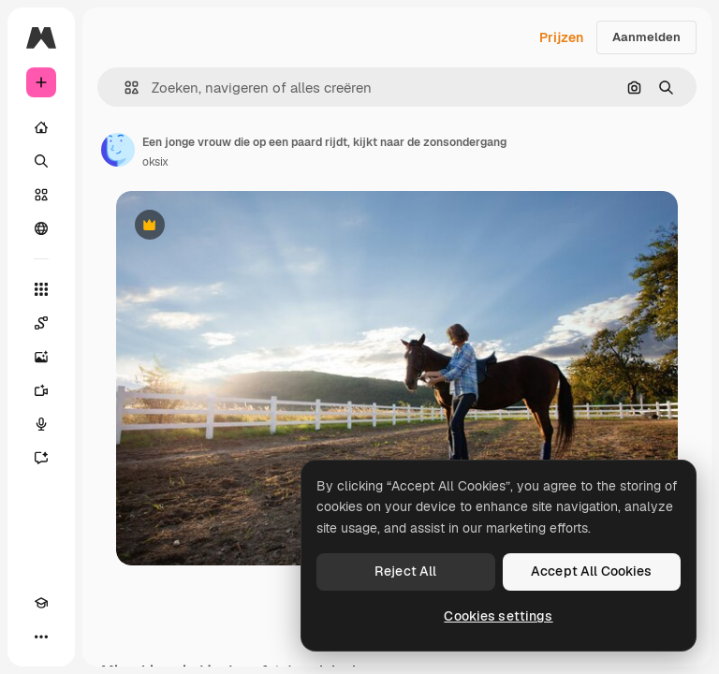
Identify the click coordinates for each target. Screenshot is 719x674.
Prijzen (561, 37)
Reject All (405, 571)
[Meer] (41, 637)
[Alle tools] (41, 289)
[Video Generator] (41, 390)
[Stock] (41, 195)
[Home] (41, 127)
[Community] (41, 228)
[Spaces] (41, 323)
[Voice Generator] (41, 424)
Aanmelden (646, 37)
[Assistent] (41, 458)
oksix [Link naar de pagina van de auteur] (155, 161)
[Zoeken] (41, 161)
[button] (124, 88)
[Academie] (41, 603)
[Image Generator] (41, 357)
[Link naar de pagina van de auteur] (118, 150)
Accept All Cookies (592, 571)
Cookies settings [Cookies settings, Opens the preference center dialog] (498, 616)
